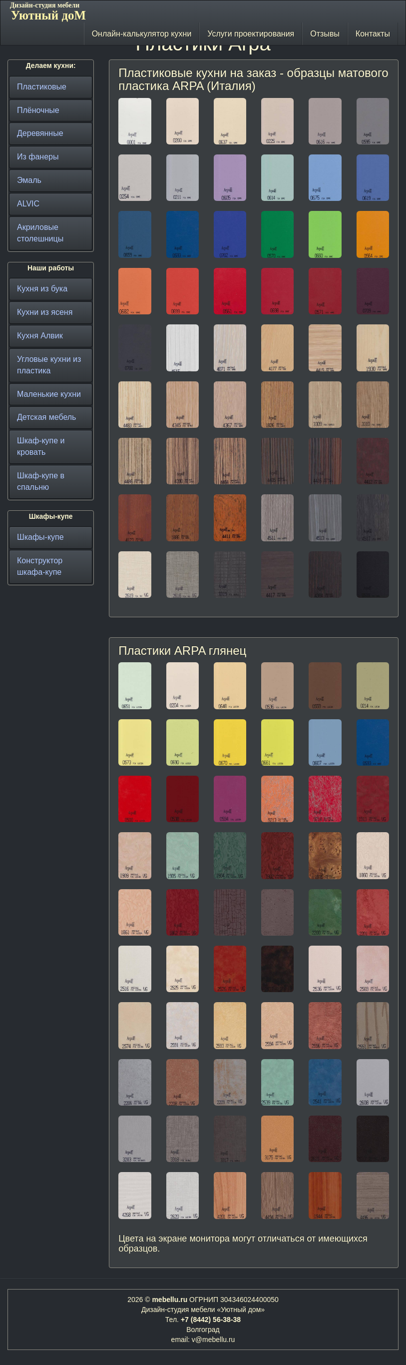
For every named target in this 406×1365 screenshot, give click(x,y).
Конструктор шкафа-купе (39, 566)
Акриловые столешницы (40, 233)
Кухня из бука (42, 288)
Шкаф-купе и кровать (41, 446)
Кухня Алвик (40, 335)
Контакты (373, 33)
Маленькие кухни (49, 394)
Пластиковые (41, 86)
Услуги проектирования (250, 33)
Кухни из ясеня (44, 312)
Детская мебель (46, 417)
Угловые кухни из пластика (49, 365)
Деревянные (40, 133)
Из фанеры (37, 156)
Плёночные (38, 110)
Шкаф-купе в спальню (40, 481)
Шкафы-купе (40, 537)
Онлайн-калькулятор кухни (142, 33)
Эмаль (29, 180)
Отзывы (325, 33)
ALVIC (28, 203)
